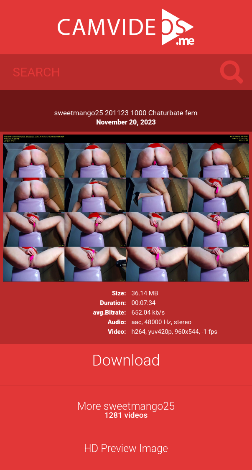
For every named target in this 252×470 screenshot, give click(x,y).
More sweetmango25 (126, 410)
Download (126, 360)
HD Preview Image (126, 448)
